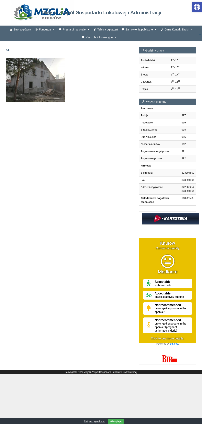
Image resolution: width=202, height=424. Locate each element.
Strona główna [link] (22, 29)
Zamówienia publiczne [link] (141, 29)
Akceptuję (115, 421)
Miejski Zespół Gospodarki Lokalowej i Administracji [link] (101, 13)
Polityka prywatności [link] (94, 421)
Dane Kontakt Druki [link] (178, 29)
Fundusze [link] (47, 29)
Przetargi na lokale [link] (76, 29)
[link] (197, 7)
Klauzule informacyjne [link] (101, 37)
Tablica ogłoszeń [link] (107, 29)
